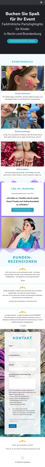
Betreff (11, 365)
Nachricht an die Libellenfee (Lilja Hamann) (20, 375)
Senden (12, 426)
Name (11, 346)
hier (12, 421)
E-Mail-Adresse (14, 355)
